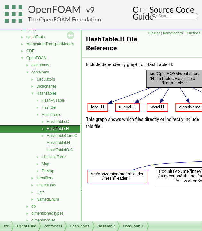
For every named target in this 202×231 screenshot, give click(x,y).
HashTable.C (58, 121)
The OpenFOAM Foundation (64, 19)
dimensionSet (43, 220)
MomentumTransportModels (50, 44)
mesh (31, 30)
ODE (30, 51)
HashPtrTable (53, 100)
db (33, 206)
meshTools (35, 37)
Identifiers (45, 178)
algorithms (40, 65)
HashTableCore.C (62, 135)
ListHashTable (54, 157)
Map (45, 164)
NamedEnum (48, 199)
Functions (192, 33)
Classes (154, 33)
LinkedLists (46, 185)
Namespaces (173, 33)
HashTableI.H (58, 143)
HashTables (47, 93)
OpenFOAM (54, 9)
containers (40, 72)
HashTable (51, 114)
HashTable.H (58, 128)
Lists (41, 192)
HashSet (49, 107)
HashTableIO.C (60, 150)
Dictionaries (47, 86)
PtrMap (48, 171)
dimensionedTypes (47, 213)
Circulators (46, 79)
